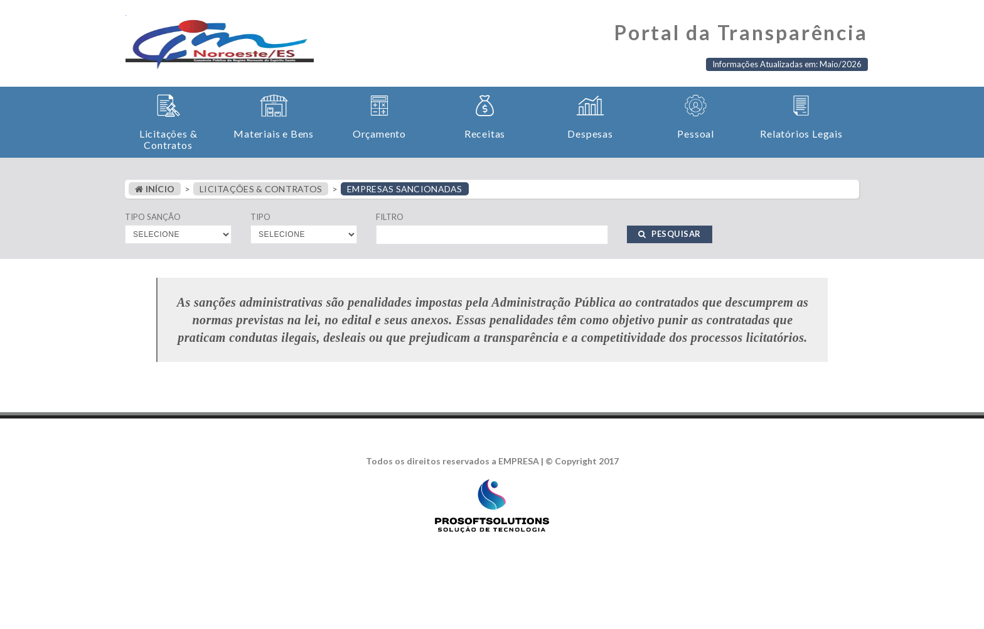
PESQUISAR (669, 234)
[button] (168, 122)
